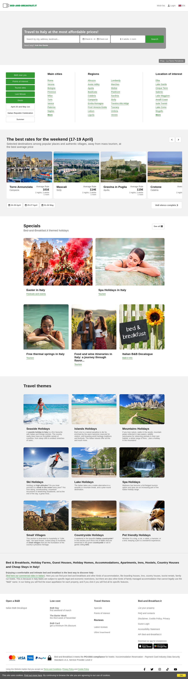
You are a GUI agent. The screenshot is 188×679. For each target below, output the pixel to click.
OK (181, 675)
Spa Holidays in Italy (112, 290)
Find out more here (33, 675)
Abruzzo (92, 80)
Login (172, 5)
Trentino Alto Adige (120, 103)
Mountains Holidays (135, 428)
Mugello (159, 111)
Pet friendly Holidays (136, 535)
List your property (146, 608)
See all (158, 226)
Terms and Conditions (52, 669)
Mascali (62, 186)
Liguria (91, 115)
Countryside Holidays (89, 535)
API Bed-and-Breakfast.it (149, 634)
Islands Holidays (85, 428)
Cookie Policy (83, 669)
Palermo (52, 107)
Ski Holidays (34, 482)
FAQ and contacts (146, 613)
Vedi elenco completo (166, 205)
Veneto (114, 115)
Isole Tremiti (161, 103)
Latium (91, 111)
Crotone (156, 186)
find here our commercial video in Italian (25, 576)
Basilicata (92, 92)
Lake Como (161, 107)
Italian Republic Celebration (20, 113)
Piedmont (115, 92)
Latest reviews (101, 627)
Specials (98, 608)
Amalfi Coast (162, 99)
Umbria (114, 111)
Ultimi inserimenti (102, 632)
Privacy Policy (68, 669)
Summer (20, 119)
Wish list (161, 5)
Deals (20, 100)
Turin (50, 99)
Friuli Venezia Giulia (97, 107)
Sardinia (115, 96)
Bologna (51, 88)
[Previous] (172, 140)
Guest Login (144, 624)
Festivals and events (36, 294)
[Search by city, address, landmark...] (51, 39)
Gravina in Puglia (115, 186)
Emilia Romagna (96, 103)
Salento (159, 92)
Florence (52, 92)
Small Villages (36, 535)
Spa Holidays (131, 482)
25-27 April (31, 205)
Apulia (91, 88)
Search (154, 39)
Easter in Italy (35, 290)
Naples (51, 111)
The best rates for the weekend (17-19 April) (50, 139)
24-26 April (14, 205)
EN (181, 5)
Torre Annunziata (21, 186)
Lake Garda (161, 84)
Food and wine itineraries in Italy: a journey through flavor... (93, 357)
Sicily (113, 99)
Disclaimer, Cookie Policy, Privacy (154, 618)
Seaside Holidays (38, 428)
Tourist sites (20, 88)
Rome (50, 80)
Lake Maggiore (163, 96)
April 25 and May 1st (20, 107)
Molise (114, 88)
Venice (51, 103)
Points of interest (20, 81)
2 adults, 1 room (128, 39)
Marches (115, 84)
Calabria (92, 96)
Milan (50, 96)
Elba (158, 80)
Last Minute (20, 94)
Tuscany (115, 107)
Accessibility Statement (149, 629)
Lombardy (116, 80)
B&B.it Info (127, 358)
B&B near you (20, 75)
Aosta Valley (94, 84)
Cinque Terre (162, 88)
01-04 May (48, 205)
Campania (93, 99)
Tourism (102, 294)
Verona (51, 84)
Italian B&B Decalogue (137, 354)
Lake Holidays (84, 482)
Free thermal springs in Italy (45, 354)
